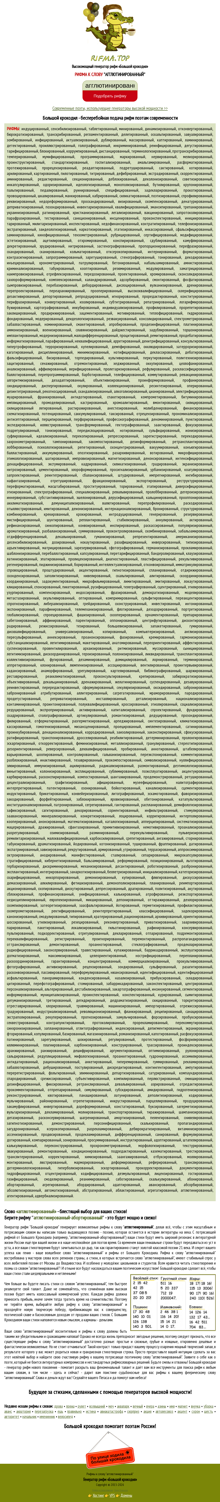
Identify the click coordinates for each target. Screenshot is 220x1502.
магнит (183, 1406)
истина (91, 1411)
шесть (208, 1411)
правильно (74, 1411)
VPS (112, 1495)
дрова (58, 1406)
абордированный (90, 1184)
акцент (182, 1411)
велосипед (65, 1416)
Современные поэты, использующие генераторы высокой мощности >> (110, 108)
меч (111, 1406)
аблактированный (130, 1190)
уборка (208, 1406)
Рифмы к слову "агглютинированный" (110, 1474)
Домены (126, 1495)
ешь (60, 1411)
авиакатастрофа (111, 1411)
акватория (23, 1411)
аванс (8, 1411)
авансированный (162, 1184)
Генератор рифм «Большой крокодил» (110, 1479)
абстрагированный (97, 1190)
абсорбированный (198, 1184)
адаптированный (126, 1184)
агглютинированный (196, 1190)
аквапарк (123, 1406)
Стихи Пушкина (121, 1490)
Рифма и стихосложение (102, 1490)
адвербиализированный (54, 1196)
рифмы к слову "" (126, 1227)
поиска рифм (192, 1367)
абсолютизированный (24, 1190)
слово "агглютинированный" (154, 1257)
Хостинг (98, 1495)
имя (172, 1406)
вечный (138, 1406)
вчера (150, 1406)
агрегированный (55, 1184)
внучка (195, 1406)
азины (162, 1406)
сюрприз (133, 1411)
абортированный (20, 1184)
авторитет (11, 1416)
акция (147, 1411)
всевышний (97, 1406)
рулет (82, 1406)
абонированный (199, 1179)
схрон (196, 1411)
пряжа (70, 1406)
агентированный (20, 1196)
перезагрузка (44, 1411)
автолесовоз (164, 1411)
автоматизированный (61, 1190)
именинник (47, 1416)
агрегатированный (162, 1190)
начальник (29, 1416)
